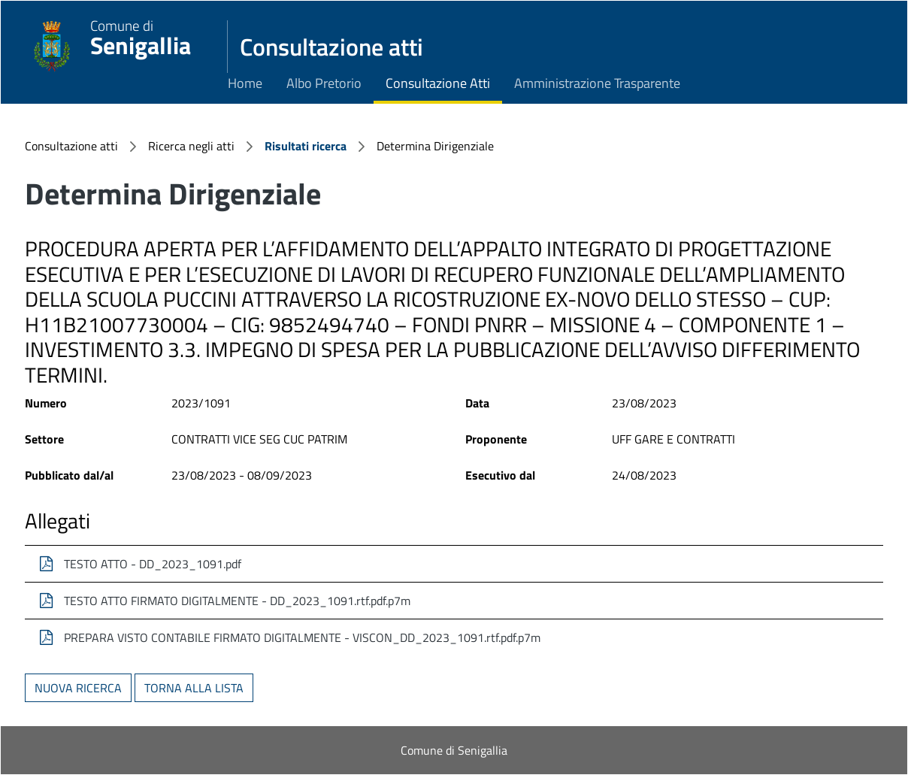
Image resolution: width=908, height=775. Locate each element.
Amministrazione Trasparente (597, 83)
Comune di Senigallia (454, 750)
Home (245, 83)
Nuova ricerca (78, 688)
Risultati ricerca (306, 146)
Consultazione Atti (438, 83)
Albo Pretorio (324, 83)
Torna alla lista (194, 688)
